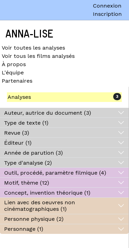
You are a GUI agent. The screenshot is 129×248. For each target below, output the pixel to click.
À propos (14, 64)
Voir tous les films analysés (38, 56)
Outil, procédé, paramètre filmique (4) (55, 172)
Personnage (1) (23, 229)
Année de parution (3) (33, 152)
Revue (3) (16, 133)
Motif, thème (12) (26, 182)
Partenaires (17, 81)
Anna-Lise (29, 34)
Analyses (19, 97)
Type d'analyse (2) (28, 162)
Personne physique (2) (34, 219)
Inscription (107, 14)
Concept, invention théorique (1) (47, 192)
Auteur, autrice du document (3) (47, 113)
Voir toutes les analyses (33, 47)
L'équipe (13, 72)
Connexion (107, 5)
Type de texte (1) (26, 123)
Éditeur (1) (18, 143)
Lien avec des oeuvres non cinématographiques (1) (39, 205)
